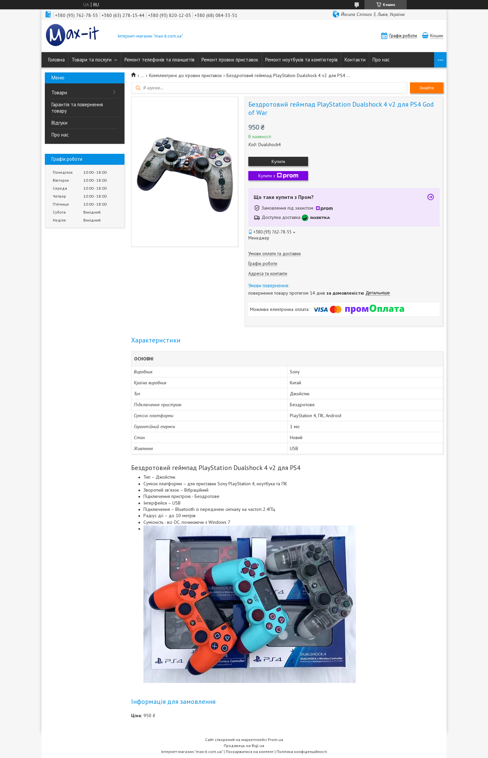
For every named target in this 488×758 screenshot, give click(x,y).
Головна (56, 59)
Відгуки (59, 123)
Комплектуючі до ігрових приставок (185, 75)
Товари (59, 92)
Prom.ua (275, 739)
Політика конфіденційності (302, 751)
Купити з (278, 176)
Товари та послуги (92, 59)
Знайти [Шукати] (426, 87)
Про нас (381, 59)
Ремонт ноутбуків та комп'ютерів (301, 59)
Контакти (355, 59)
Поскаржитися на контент (250, 751)
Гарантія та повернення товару (77, 107)
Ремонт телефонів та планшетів (159, 59)
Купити (278, 161)
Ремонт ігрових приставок (230, 59)
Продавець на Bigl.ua (244, 745)
